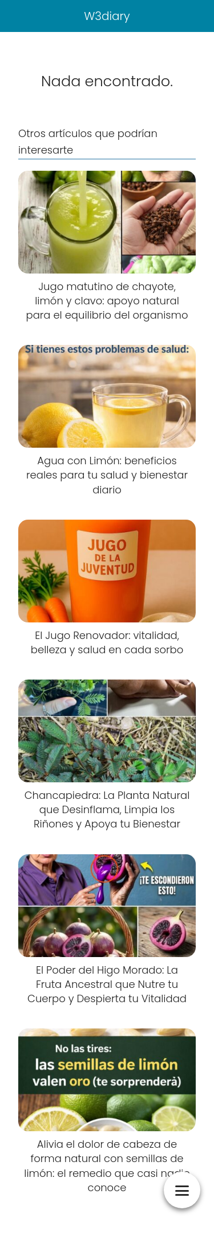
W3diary (107, 16)
